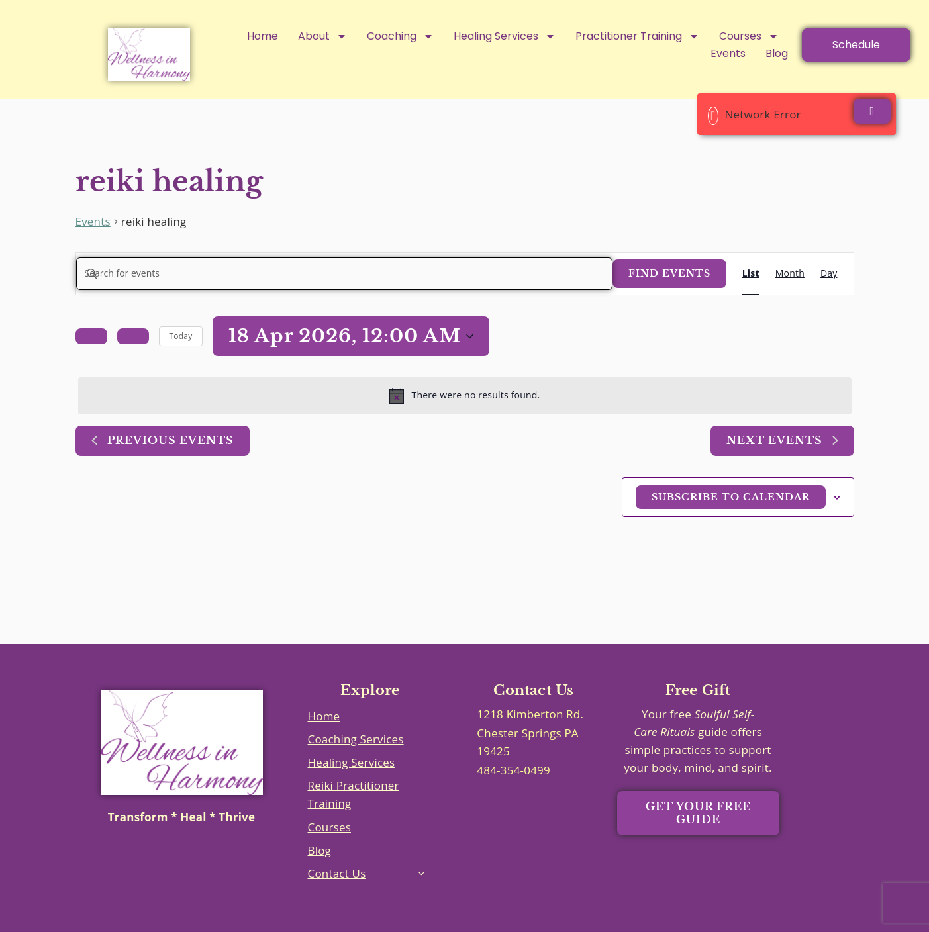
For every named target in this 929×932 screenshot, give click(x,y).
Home (262, 36)
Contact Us (337, 873)
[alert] (465, 395)
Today (181, 336)
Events (728, 53)
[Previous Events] (91, 336)
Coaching (400, 36)
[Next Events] (133, 336)
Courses (749, 36)
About (322, 36)
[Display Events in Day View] (829, 274)
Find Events (669, 273)
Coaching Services (356, 739)
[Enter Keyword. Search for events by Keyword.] (344, 273)
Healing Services (505, 36)
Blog (776, 53)
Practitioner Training (637, 36)
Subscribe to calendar (731, 497)
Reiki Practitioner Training (353, 794)
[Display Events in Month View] (790, 274)
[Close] (872, 111)
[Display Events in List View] (750, 274)
